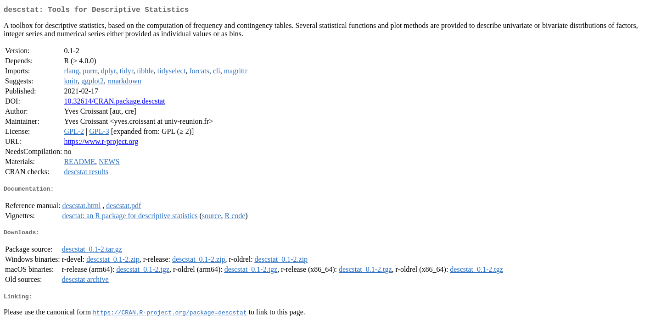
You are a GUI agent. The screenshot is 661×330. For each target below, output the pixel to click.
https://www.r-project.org (101, 143)
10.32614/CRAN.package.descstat (114, 103)
